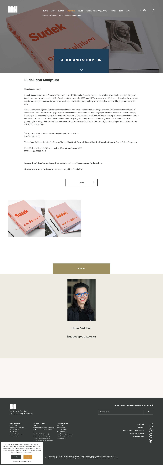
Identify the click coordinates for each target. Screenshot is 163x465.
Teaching (80, 11)
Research (61, 11)
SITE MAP (141, 427)
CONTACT (140, 424)
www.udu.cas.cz (14, 436)
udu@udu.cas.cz (19, 434)
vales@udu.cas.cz (66, 436)
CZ (140, 10)
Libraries (113, 11)
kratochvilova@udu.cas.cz (45, 440)
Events (53, 11)
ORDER (81, 182)
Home (45, 15)
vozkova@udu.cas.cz (44, 438)
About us (45, 11)
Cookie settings (138, 436)
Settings (16, 457)
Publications (71, 11)
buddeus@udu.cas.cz (81, 336)
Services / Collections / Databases (96, 11)
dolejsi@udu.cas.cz (67, 434)
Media (121, 11)
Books (61, 15)
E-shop (128, 11)
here (100, 163)
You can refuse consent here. (22, 461)
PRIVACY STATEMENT (137, 433)
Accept (28, 457)
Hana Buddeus (81, 328)
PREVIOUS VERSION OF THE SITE (133, 430)
